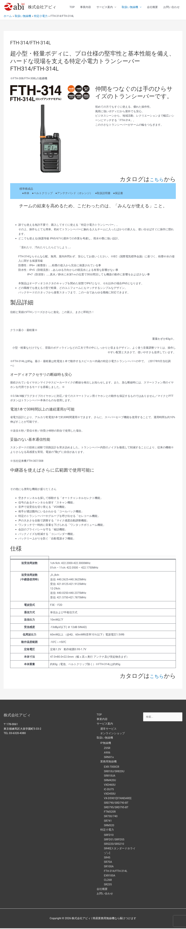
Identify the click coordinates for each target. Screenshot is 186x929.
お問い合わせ (171, 7)
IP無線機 (105, 743)
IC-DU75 (109, 790)
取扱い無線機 (130, 7)
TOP (72, 7)
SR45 (107, 858)
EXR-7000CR (111, 767)
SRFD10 (109, 835)
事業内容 (85, 7)
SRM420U (110, 780)
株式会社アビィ (43, 7)
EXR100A (109, 876)
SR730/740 (111, 816)
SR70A (108, 862)
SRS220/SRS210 (114, 844)
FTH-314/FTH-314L (115, 871)
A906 (107, 753)
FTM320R (110, 812)
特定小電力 (107, 830)
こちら (155, 179)
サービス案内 (104, 7)
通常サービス (108, 729)
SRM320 (109, 826)
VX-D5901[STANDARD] (117, 798)
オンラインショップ (112, 733)
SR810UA (109, 776)
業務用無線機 (108, 762)
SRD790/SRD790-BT (116, 803)
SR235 (108, 885)
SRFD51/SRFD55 (114, 840)
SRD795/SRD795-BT (116, 808)
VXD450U (110, 794)
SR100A (109, 867)
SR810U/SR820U (114, 771)
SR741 (108, 821)
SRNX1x (109, 757)
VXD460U (110, 785)
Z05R (107, 748)
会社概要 (152, 7)
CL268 (108, 880)
